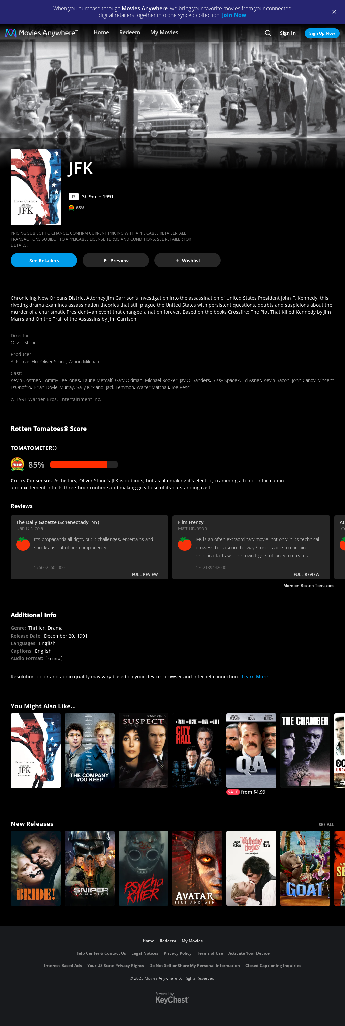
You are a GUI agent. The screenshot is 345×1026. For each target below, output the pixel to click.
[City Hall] (197, 750)
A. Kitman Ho (24, 361)
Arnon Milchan (84, 361)
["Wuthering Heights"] (251, 868)
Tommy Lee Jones (61, 380)
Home (101, 32)
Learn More (255, 676)
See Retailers (44, 260)
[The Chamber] (305, 750)
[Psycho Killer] (143, 868)
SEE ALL (326, 824)
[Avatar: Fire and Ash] (197, 868)
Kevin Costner (25, 380)
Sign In (288, 33)
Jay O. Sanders (195, 380)
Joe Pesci (181, 387)
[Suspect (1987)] (143, 750)
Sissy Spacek (226, 380)
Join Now (234, 15)
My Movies (164, 32)
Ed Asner (251, 380)
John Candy (303, 380)
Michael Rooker (161, 380)
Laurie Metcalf (97, 380)
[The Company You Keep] (90, 750)
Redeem (129, 32)
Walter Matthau (153, 387)
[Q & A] (251, 754)
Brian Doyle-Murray (54, 387)
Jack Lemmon (120, 387)
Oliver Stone (24, 342)
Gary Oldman (128, 380)
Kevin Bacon (276, 380)
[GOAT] (305, 868)
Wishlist (187, 260)
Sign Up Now (322, 33)
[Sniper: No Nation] (90, 868)
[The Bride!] (36, 868)
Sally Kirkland (89, 387)
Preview (116, 260)
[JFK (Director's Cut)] (36, 750)
